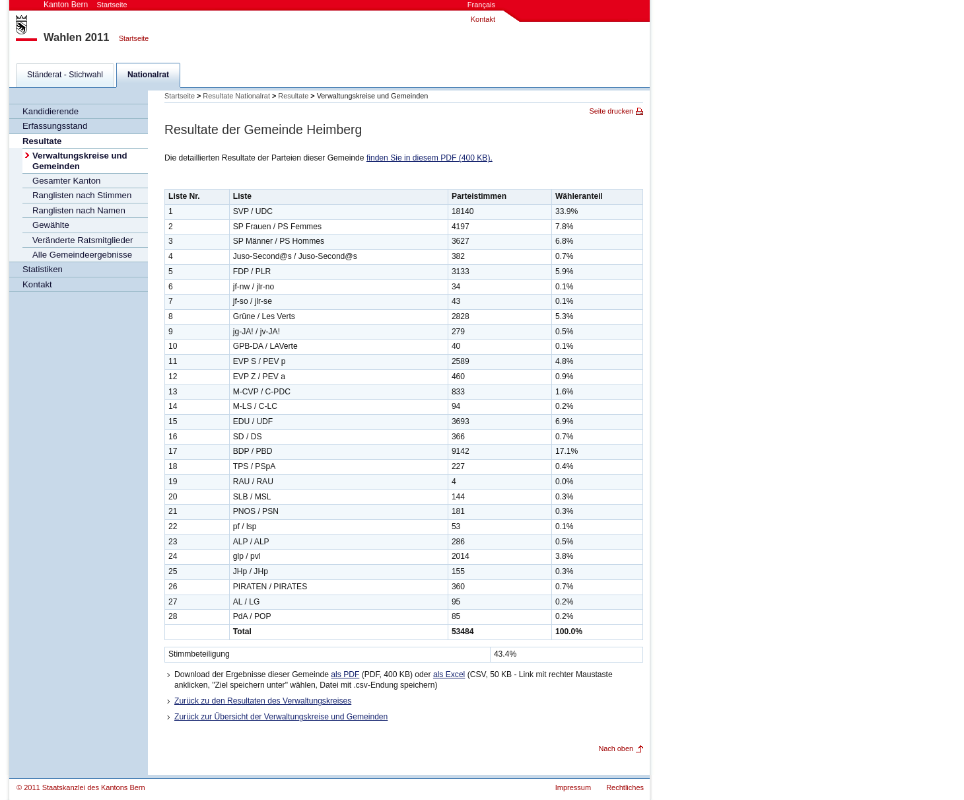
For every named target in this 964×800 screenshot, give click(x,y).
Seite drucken (612, 111)
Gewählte (50, 225)
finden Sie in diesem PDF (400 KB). (429, 158)
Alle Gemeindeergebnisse (82, 255)
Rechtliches (625, 787)
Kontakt (483, 19)
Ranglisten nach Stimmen (81, 195)
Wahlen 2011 (76, 37)
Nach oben (615, 748)
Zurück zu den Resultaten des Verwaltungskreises (262, 701)
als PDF (345, 674)
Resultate (41, 141)
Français (481, 5)
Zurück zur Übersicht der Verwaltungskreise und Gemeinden (281, 716)
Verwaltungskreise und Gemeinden (79, 160)
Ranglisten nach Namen (78, 210)
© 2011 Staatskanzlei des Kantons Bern (81, 787)
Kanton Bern (85, 4)
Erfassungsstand (54, 126)
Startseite (134, 38)
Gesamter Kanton (66, 181)
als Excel (449, 674)
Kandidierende (50, 111)
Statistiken (42, 269)
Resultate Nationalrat (236, 96)
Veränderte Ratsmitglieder (82, 240)
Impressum (573, 787)
